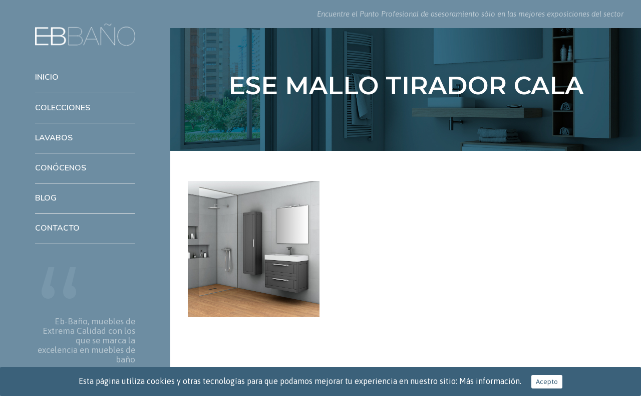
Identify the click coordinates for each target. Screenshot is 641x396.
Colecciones (62, 107)
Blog (46, 198)
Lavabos (54, 137)
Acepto (547, 381)
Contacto (57, 228)
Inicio (47, 77)
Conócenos (60, 167)
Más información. (490, 380)
